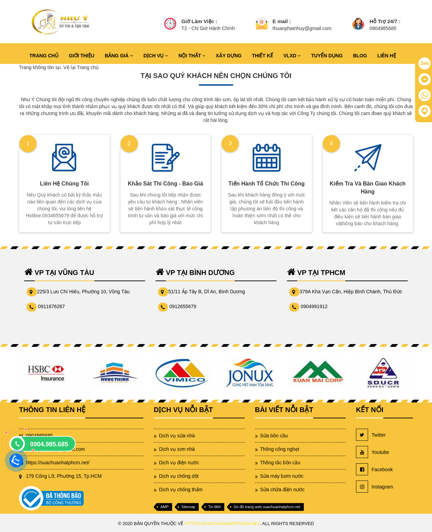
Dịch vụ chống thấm (181, 489)
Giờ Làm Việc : (199, 21)
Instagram (374, 487)
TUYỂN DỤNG (326, 55)
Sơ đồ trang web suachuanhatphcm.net (267, 507)
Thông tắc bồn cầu (280, 462)
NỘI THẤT (191, 55)
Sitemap (188, 507)
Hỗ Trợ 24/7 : (385, 21)
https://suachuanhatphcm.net (222, 523)
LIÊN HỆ (386, 55)
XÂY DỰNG (229, 55)
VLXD (292, 55)
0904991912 (314, 306)
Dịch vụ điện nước (179, 462)
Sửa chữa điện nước (282, 489)
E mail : (282, 21)
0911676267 (51, 306)
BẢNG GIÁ (119, 55)
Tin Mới (214, 507)
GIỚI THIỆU (81, 55)
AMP (164, 507)
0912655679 (182, 306)
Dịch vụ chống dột (179, 476)
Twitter (371, 435)
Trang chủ (88, 67)
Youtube (372, 452)
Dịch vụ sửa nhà (177, 435)
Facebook (374, 469)
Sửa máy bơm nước (281, 476)
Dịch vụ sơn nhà (177, 449)
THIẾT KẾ (262, 55)
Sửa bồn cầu (274, 435)
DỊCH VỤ (155, 55)
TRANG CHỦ (43, 55)
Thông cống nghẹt (279, 449)
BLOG (360, 55)
